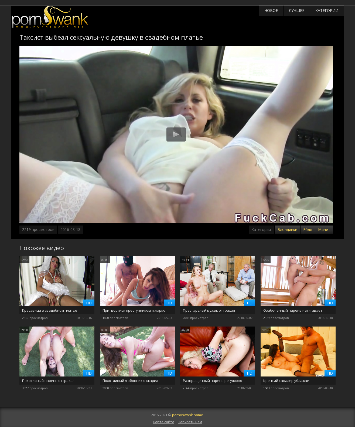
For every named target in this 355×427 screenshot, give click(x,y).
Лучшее (296, 10)
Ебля (307, 229)
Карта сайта (163, 421)
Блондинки (287, 229)
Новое (271, 10)
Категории (326, 10)
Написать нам (190, 421)
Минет (324, 229)
